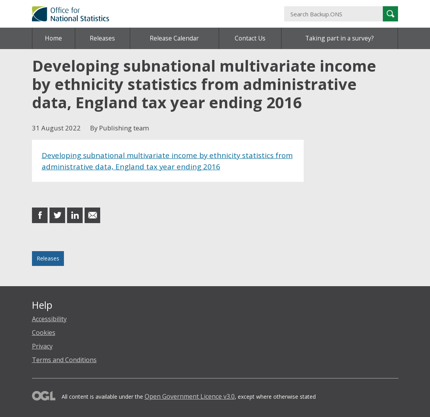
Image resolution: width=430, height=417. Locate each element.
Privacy (42, 346)
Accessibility (49, 319)
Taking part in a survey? (339, 38)
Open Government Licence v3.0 (190, 396)
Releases (102, 38)
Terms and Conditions (64, 359)
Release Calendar (174, 38)
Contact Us (250, 38)
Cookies (43, 332)
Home (53, 38)
